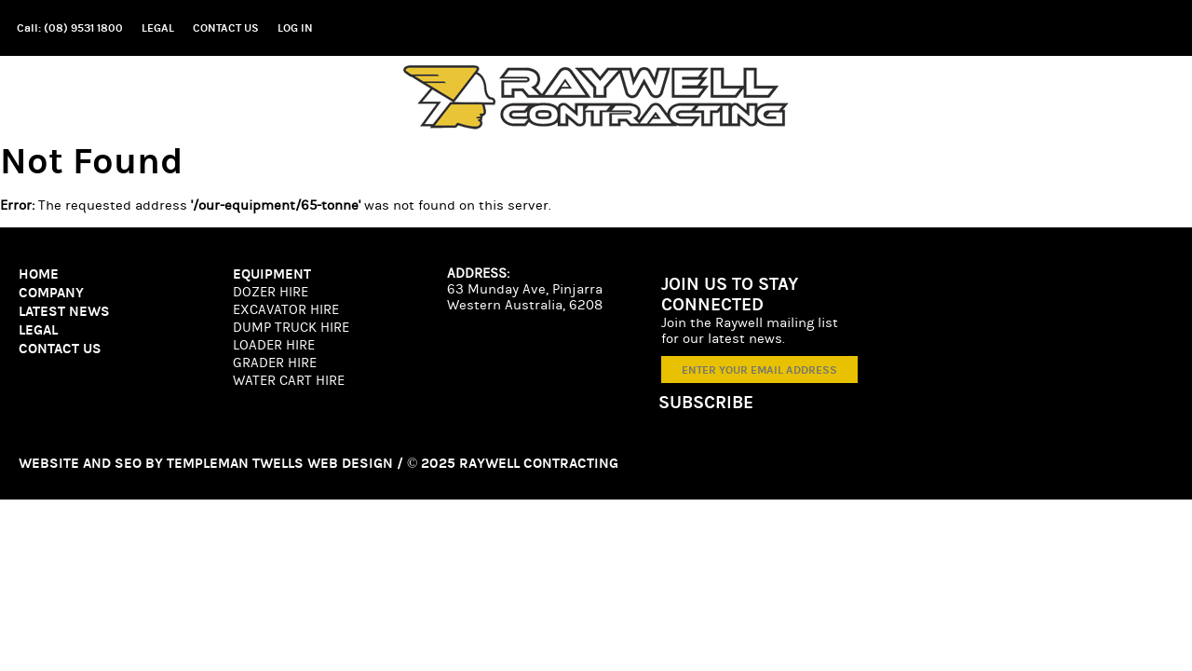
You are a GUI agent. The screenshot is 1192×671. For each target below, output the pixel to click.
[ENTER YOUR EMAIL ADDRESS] (1043, 370)
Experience (1081, 97)
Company (717, 97)
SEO (139, 443)
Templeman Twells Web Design (260, 443)
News (963, 97)
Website (75, 443)
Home (612, 97)
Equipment (849, 97)
